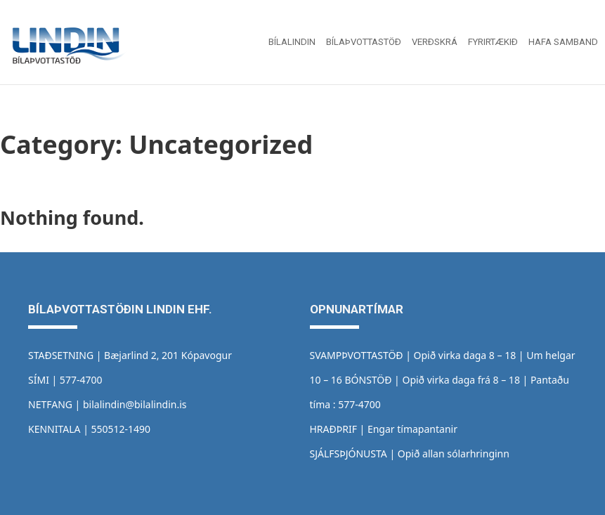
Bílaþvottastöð (363, 42)
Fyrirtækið (493, 42)
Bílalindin (291, 42)
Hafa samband (563, 42)
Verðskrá (434, 42)
